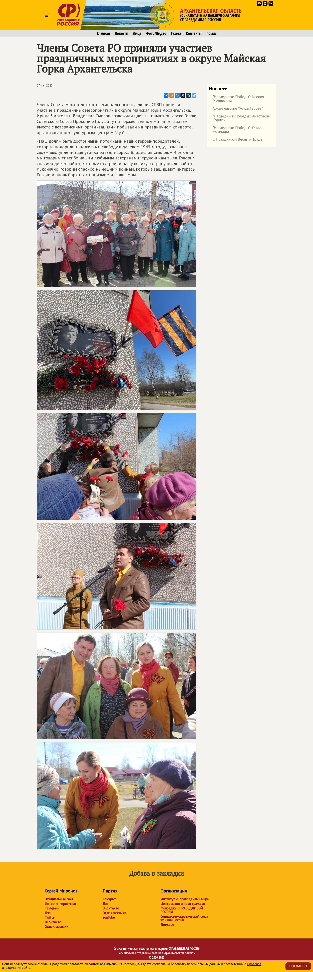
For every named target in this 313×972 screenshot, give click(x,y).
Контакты (194, 33)
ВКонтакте (53, 922)
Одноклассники (56, 926)
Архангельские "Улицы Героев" (236, 109)
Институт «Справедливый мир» (184, 899)
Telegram (51, 908)
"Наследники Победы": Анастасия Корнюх (239, 118)
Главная (103, 33)
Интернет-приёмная (60, 903)
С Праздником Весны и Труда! (236, 140)
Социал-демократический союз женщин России (184, 918)
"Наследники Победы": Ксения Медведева (236, 99)
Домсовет (168, 924)
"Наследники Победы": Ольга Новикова (235, 130)
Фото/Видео (156, 33)
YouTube (109, 917)
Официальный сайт (59, 899)
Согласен (298, 966)
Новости (121, 33)
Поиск (211, 33)
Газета (176, 33)
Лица (137, 33)
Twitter (50, 917)
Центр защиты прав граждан (182, 903)
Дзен (48, 913)
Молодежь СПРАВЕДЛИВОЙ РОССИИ (181, 910)
